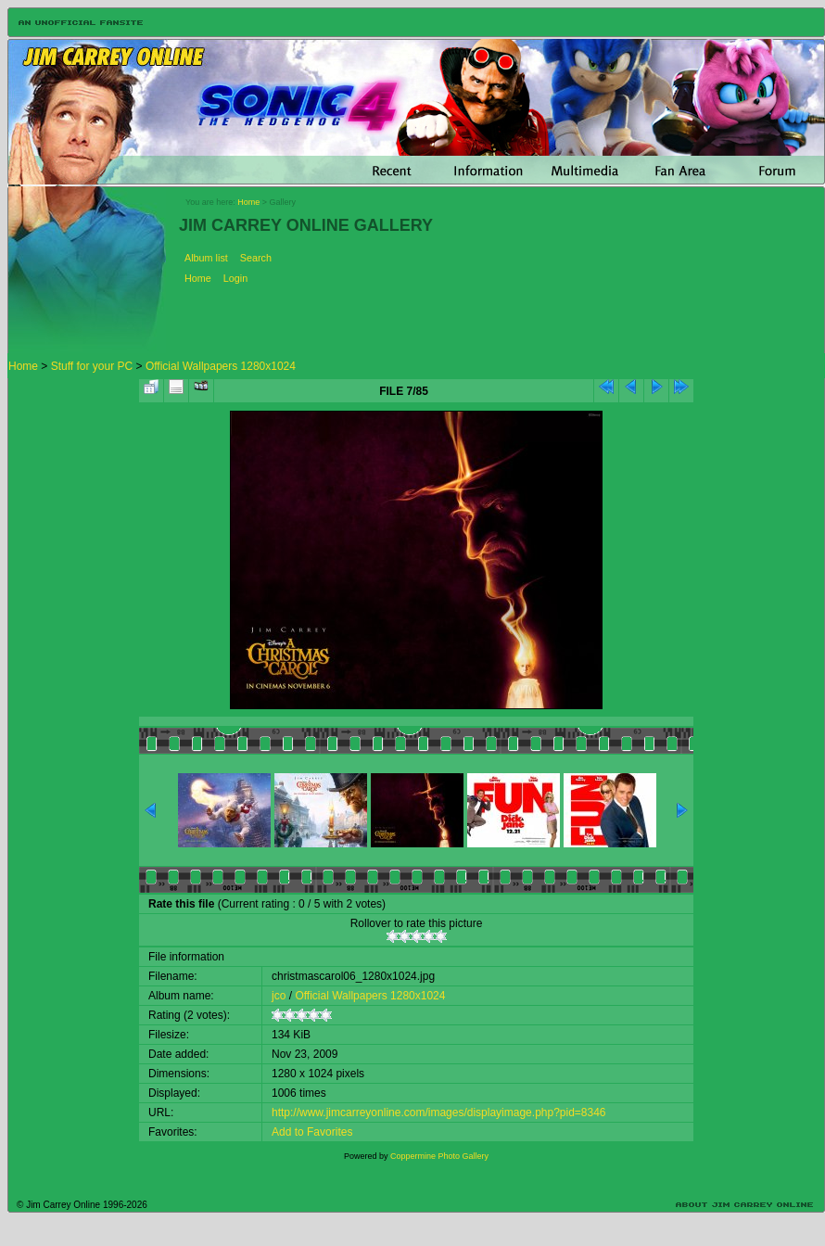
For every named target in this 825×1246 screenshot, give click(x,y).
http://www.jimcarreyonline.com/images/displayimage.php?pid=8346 (439, 1112)
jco (279, 995)
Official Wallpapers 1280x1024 (221, 366)
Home (248, 202)
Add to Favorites (312, 1131)
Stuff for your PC (92, 366)
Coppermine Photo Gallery (439, 1156)
